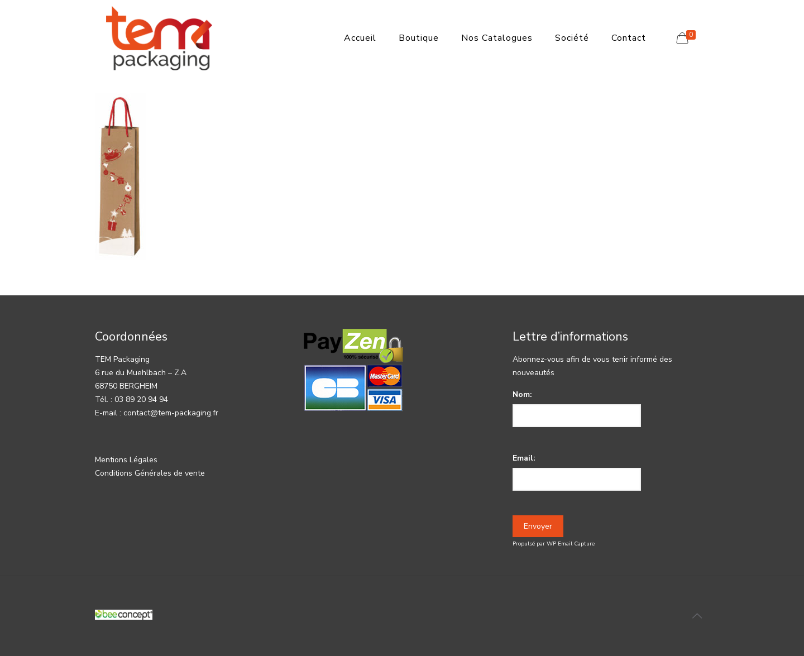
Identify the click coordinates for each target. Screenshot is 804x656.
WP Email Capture (571, 544)
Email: (524, 458)
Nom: (522, 394)
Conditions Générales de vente (150, 473)
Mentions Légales (126, 459)
